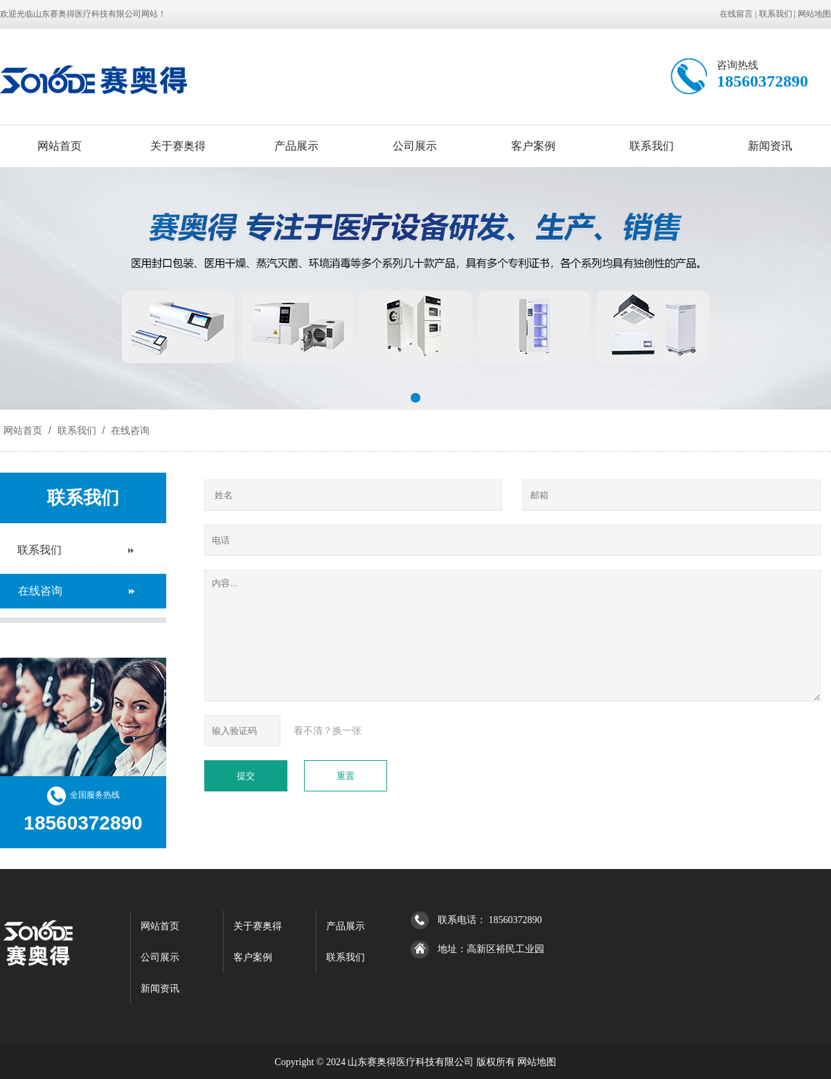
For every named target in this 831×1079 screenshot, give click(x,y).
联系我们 (775, 14)
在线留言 (736, 14)
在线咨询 (129, 430)
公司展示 (415, 146)
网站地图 (814, 14)
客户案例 (533, 146)
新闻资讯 (770, 146)
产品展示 (296, 146)
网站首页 (59, 146)
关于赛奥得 (178, 146)
